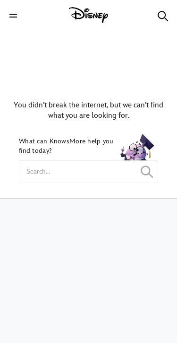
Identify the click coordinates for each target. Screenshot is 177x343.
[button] (13, 15)
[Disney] (89, 15)
